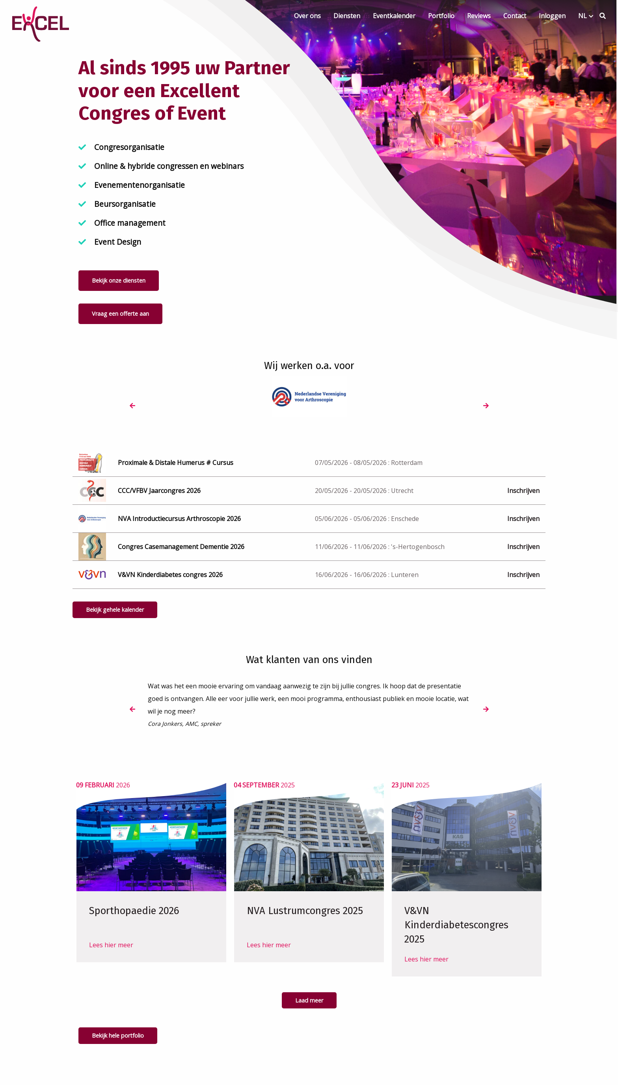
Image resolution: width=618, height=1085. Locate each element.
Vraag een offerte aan (120, 313)
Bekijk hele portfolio (118, 1035)
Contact (514, 15)
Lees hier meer (111, 959)
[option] (201, 397)
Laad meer (309, 1000)
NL (582, 15)
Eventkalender (394, 15)
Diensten (346, 15)
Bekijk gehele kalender (115, 609)
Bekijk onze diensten (118, 280)
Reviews (479, 15)
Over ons (307, 15)
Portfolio (441, 15)
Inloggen (552, 15)
